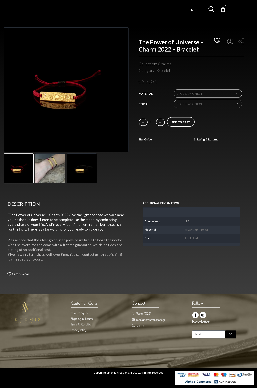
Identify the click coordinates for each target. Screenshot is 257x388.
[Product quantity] (150, 122)
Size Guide (145, 139)
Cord (143, 104)
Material (146, 93)
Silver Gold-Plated (196, 229)
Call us (140, 326)
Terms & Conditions (82, 324)
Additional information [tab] (161, 203)
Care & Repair (20, 274)
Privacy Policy (78, 330)
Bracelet (163, 70)
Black (188, 238)
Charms (164, 63)
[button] (218, 41)
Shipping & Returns (206, 139)
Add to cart (180, 122)
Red (195, 238)
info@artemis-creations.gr (150, 319)
